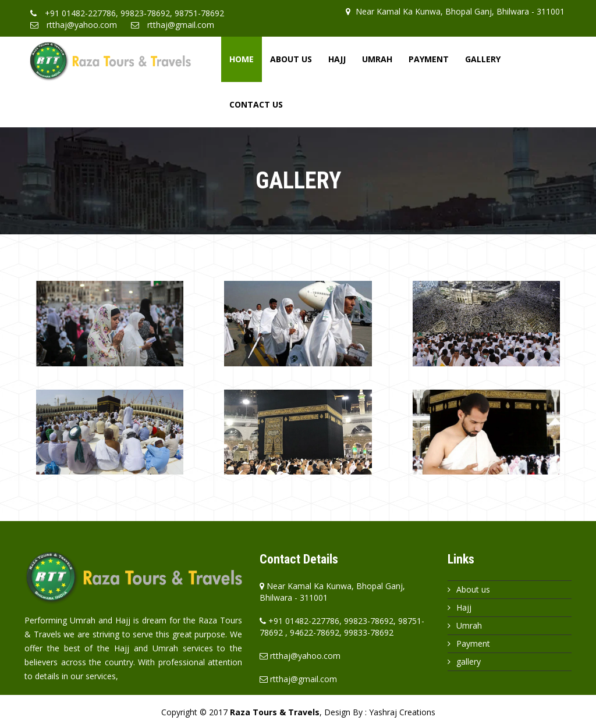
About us (473, 589)
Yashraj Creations (402, 712)
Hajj (337, 59)
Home (241, 59)
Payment (429, 59)
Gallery (483, 59)
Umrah (377, 59)
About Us (291, 59)
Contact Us (256, 104)
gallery (468, 661)
